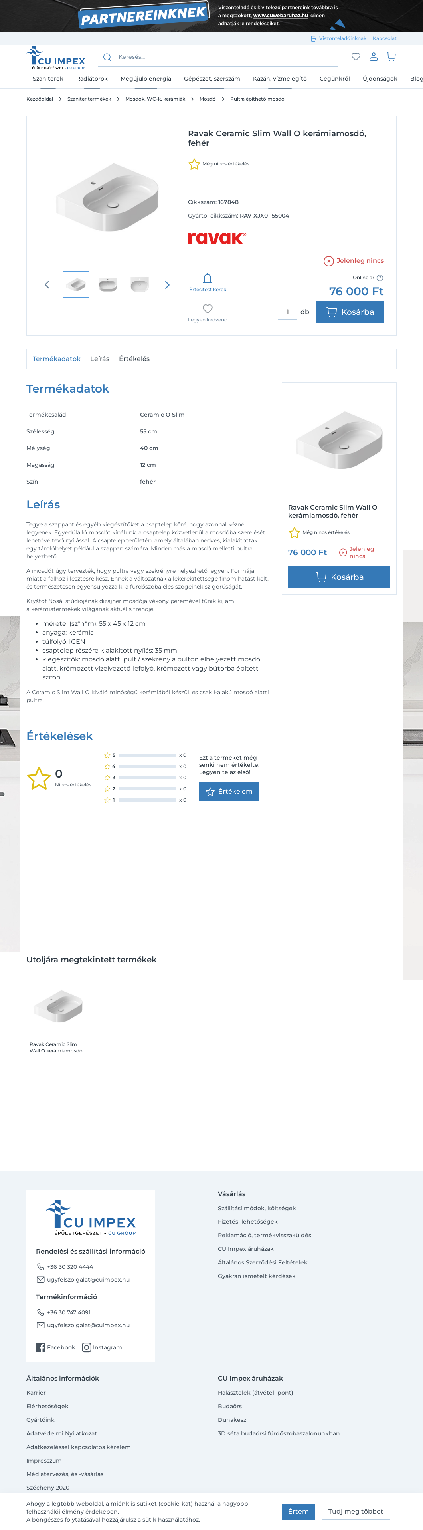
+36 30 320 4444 (64, 1267)
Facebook (55, 1347)
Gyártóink (40, 1419)
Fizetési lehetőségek (248, 1221)
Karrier (36, 1392)
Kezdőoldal (39, 99)
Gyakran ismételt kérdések (257, 1276)
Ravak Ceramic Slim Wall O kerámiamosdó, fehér (57, 1047)
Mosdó (208, 99)
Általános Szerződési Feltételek (263, 1262)
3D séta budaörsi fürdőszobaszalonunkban (279, 1433)
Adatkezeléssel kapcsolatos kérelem (78, 1447)
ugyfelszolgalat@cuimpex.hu (83, 1279)
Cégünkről (335, 78)
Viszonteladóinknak (342, 38)
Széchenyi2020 (47, 1487)
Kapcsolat (385, 38)
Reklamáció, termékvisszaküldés (264, 1235)
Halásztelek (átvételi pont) (255, 1392)
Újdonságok (380, 78)
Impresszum (44, 1460)
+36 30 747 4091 (63, 1312)
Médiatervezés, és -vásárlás (64, 1474)
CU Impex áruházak (246, 1248)
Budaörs (230, 1406)
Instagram (102, 1347)
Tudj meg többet (355, 1511)
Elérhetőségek (47, 1406)
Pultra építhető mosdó (257, 99)
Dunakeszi (233, 1419)
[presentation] (167, 285)
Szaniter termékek (89, 99)
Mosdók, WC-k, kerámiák (155, 99)
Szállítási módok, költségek (257, 1208)
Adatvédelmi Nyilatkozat (61, 1433)
